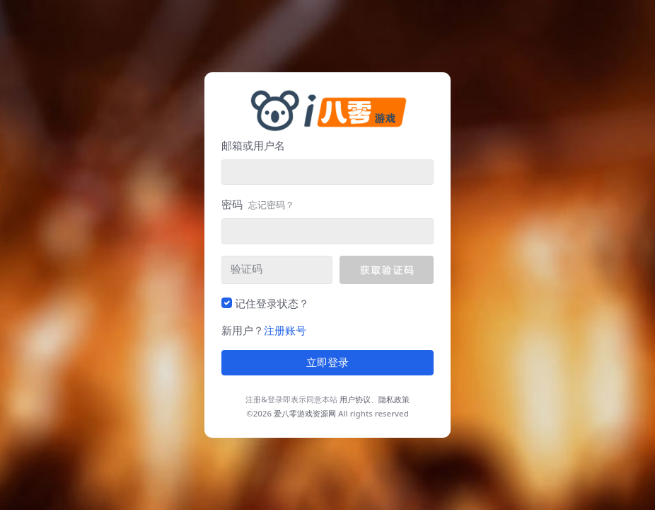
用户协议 (355, 399)
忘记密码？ (271, 204)
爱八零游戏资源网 (305, 413)
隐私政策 (394, 399)
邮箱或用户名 (253, 145)
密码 (257, 204)
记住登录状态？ (272, 303)
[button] (387, 270)
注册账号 (285, 330)
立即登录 (327, 362)
